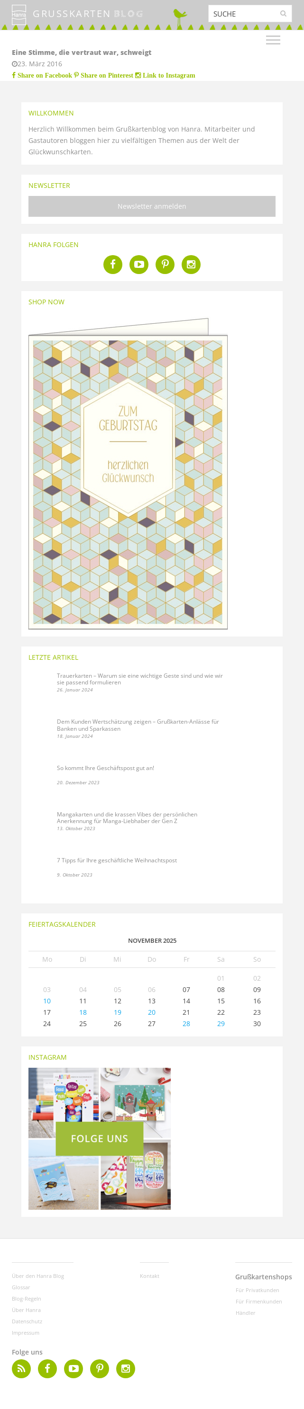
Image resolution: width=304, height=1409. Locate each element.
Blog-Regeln (26, 1298)
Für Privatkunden (257, 1290)
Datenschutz (27, 1321)
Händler (246, 1312)
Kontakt (149, 1275)
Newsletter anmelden (152, 206)
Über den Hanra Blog (38, 1275)
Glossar (21, 1287)
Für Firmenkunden (259, 1301)
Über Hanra (26, 1309)
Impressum (25, 1332)
